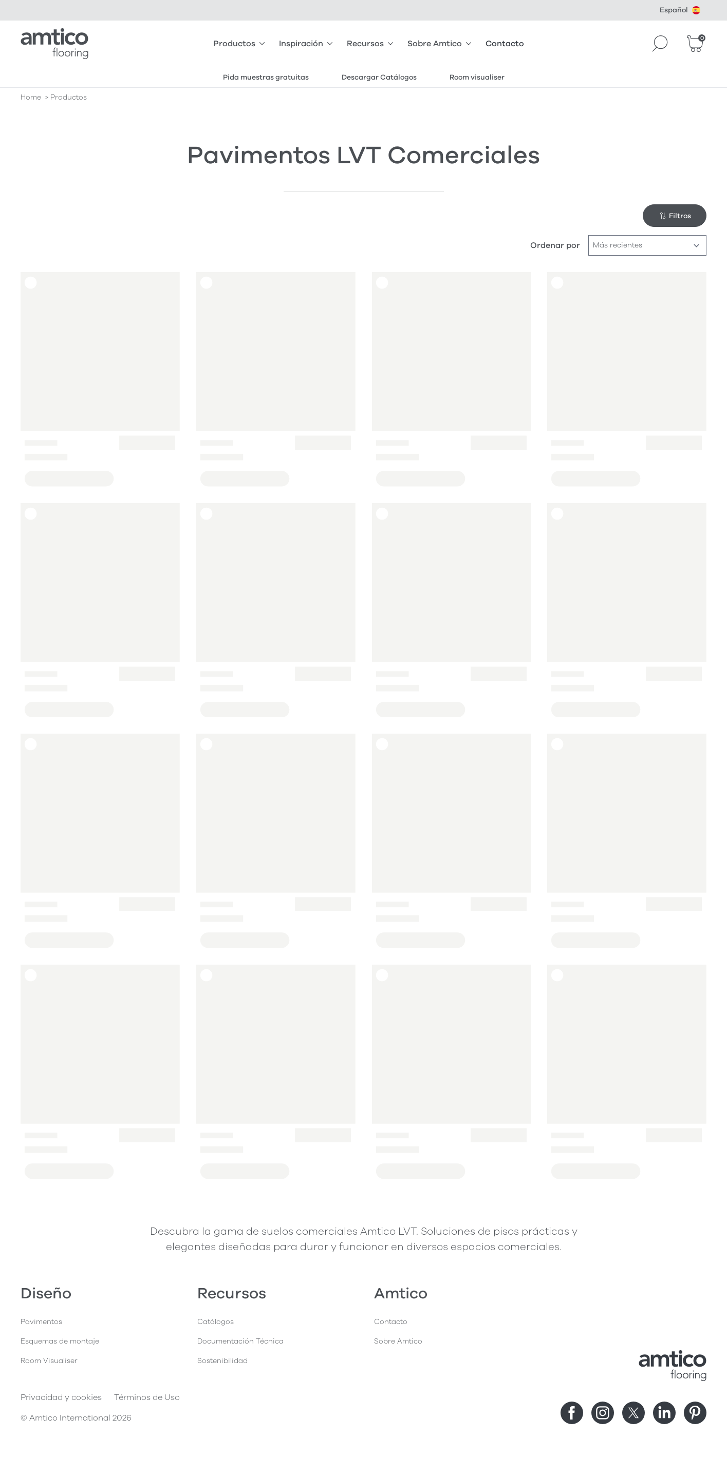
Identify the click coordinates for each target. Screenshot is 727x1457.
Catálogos (215, 1322)
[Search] (660, 43)
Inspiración (305, 43)
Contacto (505, 43)
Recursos (370, 43)
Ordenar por (555, 245)
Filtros (675, 216)
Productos (239, 43)
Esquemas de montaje (60, 1341)
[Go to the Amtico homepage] (54, 43)
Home (31, 97)
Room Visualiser (49, 1361)
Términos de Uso (147, 1397)
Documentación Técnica (240, 1341)
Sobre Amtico (439, 43)
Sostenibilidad (222, 1361)
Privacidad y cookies (61, 1397)
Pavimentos (41, 1322)
